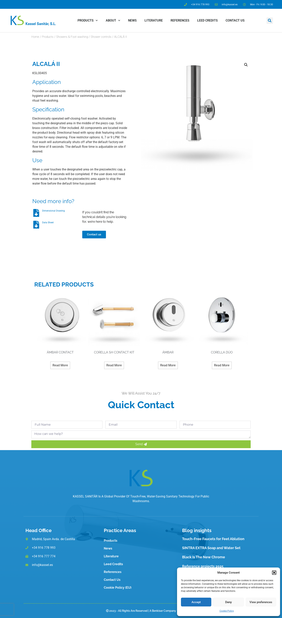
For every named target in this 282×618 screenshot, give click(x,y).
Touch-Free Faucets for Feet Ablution (213, 539)
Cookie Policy (227, 611)
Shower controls (101, 37)
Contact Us (235, 20)
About (113, 20)
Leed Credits (207, 20)
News (132, 20)
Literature (154, 20)
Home (35, 37)
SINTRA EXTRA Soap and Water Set (211, 548)
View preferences (260, 602)
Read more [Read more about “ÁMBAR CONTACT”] (60, 365)
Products (88, 20)
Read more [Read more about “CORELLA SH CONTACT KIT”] (114, 365)
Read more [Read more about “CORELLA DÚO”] (222, 365)
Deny (228, 602)
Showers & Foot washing (72, 37)
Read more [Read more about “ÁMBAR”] (168, 365)
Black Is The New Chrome (203, 557)
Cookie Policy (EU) (117, 587)
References (180, 20)
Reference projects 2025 (202, 566)
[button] (274, 573)
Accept (196, 602)
